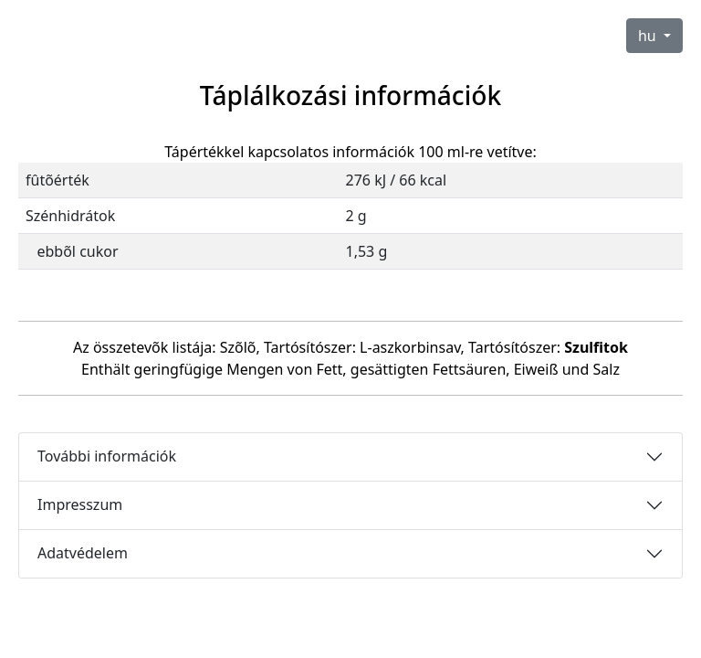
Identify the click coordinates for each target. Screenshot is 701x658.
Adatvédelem (82, 553)
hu (649, 36)
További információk (106, 456)
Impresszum (79, 504)
